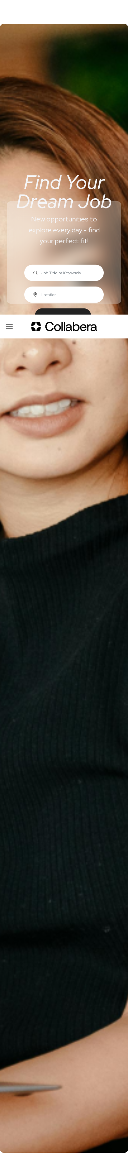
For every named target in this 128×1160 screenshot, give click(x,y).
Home (10, 847)
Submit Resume (43, 973)
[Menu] (9, 11)
